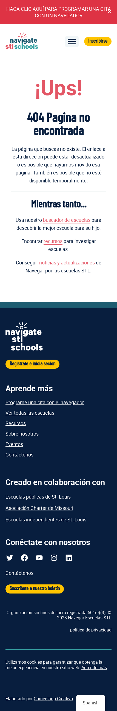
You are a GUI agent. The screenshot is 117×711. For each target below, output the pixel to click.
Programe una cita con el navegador (44, 402)
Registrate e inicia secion (32, 364)
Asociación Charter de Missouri (39, 508)
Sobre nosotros (22, 433)
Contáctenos (19, 454)
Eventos (14, 444)
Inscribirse (97, 41)
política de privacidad (91, 630)
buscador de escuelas (66, 220)
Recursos (15, 423)
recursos (53, 241)
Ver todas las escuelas (29, 412)
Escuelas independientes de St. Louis (45, 519)
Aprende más (94, 667)
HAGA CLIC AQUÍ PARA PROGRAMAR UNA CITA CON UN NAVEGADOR (58, 12)
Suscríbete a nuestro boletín (35, 588)
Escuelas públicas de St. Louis (38, 496)
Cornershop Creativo (53, 699)
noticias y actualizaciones (67, 262)
